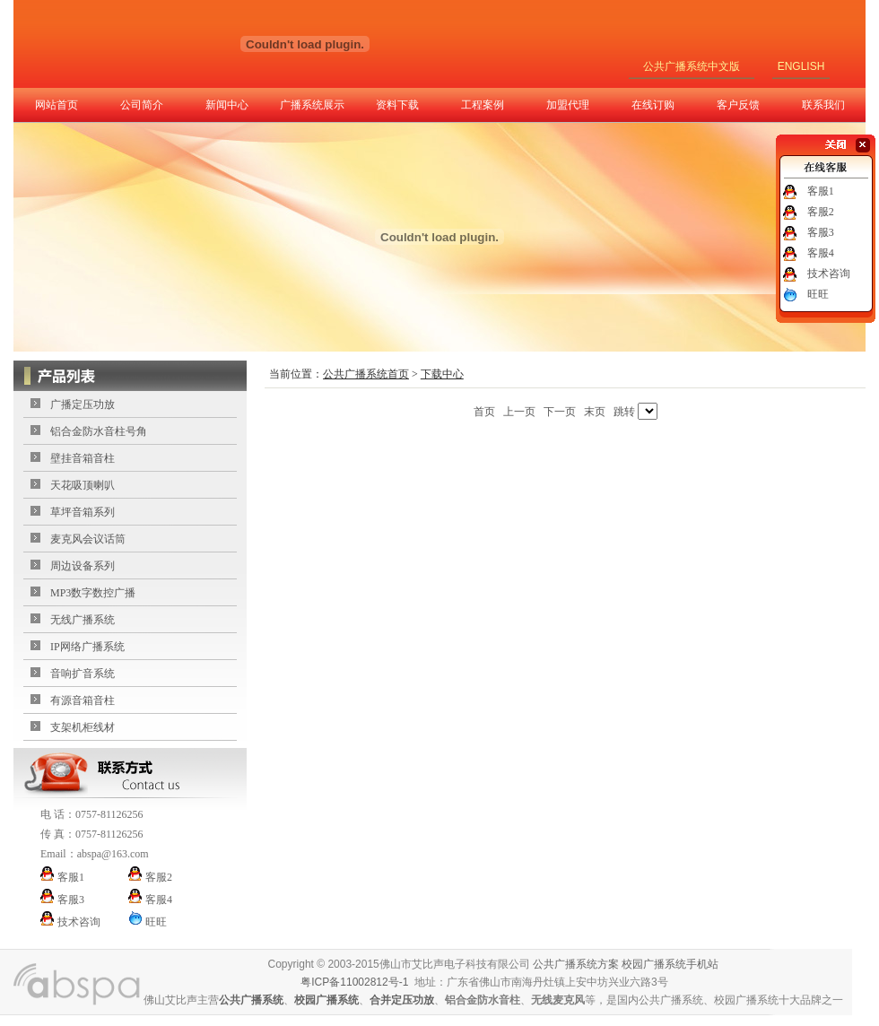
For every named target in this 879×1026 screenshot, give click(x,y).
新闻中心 (226, 105)
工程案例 (482, 105)
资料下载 (397, 105)
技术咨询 (828, 273)
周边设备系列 (82, 566)
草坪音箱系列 (82, 512)
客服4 (820, 253)
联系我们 (823, 105)
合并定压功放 (402, 1000)
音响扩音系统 (82, 673)
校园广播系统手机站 (670, 964)
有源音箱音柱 (82, 700)
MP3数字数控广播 (92, 593)
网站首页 (56, 105)
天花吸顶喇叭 (82, 485)
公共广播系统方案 (576, 964)
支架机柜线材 (82, 727)
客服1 (820, 191)
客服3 (820, 232)
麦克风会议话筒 (88, 539)
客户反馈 (738, 105)
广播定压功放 (82, 404)
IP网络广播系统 (87, 646)
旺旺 (818, 294)
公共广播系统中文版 (691, 66)
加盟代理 (567, 105)
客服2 (820, 211)
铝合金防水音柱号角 (98, 431)
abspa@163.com (113, 854)
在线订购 (652, 105)
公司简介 (141, 105)
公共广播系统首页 (366, 374)
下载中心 (442, 374)
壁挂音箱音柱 (82, 458)
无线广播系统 (82, 619)
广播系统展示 (312, 105)
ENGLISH (801, 66)
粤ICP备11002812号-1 (354, 982)
